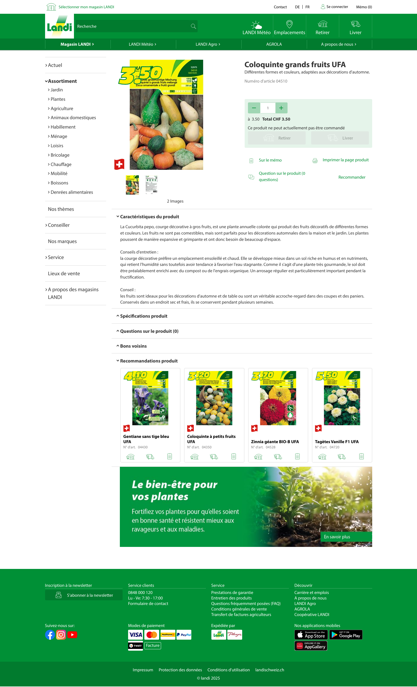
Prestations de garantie (232, 592)
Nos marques (62, 241)
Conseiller (59, 225)
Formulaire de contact (148, 603)
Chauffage (61, 164)
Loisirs (57, 145)
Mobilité (59, 173)
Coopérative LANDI (311, 614)
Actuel (55, 65)
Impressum (143, 670)
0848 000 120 (140, 592)
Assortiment (62, 81)
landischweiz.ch (269, 670)
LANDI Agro (206, 44)
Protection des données (180, 670)
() (364, 6)
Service (56, 257)
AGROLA (274, 44)
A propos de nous (337, 44)
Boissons (59, 182)
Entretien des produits (231, 598)
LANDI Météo (141, 44)
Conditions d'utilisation (229, 670)
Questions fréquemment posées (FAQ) (246, 603)
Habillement (63, 127)
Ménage (59, 136)
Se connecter (337, 6)
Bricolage (60, 155)
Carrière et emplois (311, 592)
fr (307, 6)
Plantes (58, 99)
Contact (280, 6)
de (297, 6)
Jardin (57, 89)
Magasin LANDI (75, 44)
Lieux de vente (64, 273)
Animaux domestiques (73, 117)
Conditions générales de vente (239, 609)
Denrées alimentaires (72, 192)
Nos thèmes (61, 209)
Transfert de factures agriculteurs (241, 614)
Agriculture (62, 108)
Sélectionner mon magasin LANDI (86, 6)
